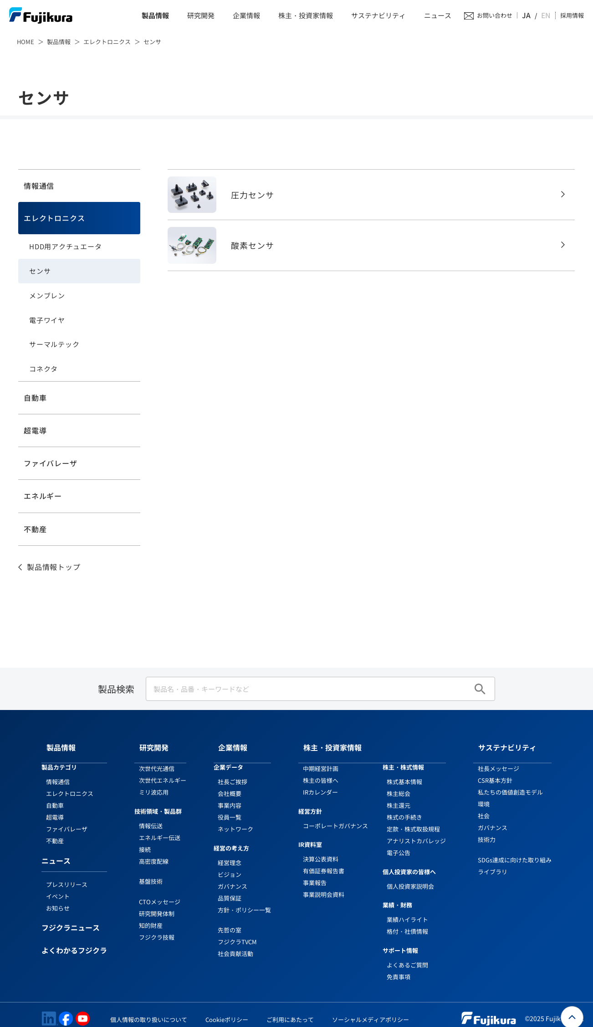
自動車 (35, 397)
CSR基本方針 (495, 772)
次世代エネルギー (162, 772)
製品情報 (155, 15)
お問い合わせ (503, 16)
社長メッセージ (498, 760)
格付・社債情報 (407, 923)
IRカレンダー (320, 784)
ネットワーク (235, 820)
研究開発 (201, 15)
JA (534, 15)
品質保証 (229, 890)
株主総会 (398, 785)
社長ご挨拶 (232, 773)
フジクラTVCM (237, 934)
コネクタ (43, 368)
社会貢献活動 (235, 945)
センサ (40, 271)
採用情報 (572, 15)
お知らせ (58, 900)
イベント (58, 888)
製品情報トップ (54, 566)
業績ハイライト (407, 911)
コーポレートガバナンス (335, 817)
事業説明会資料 (323, 886)
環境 (484, 795)
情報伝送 (151, 817)
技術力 (487, 831)
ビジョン (229, 866)
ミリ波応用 (154, 784)
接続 (145, 841)
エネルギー (43, 495)
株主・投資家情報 (305, 15)
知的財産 (151, 917)
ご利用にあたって (290, 1011)
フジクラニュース (70, 920)
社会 (484, 807)
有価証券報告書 (323, 863)
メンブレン (47, 295)
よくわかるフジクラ (74, 943)
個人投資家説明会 (410, 878)
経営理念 (229, 854)
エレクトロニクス (107, 41)
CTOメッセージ (159, 893)
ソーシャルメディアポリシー (370, 1011)
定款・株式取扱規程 (413, 820)
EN (546, 15)
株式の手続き (404, 809)
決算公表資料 (320, 851)
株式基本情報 (404, 773)
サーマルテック (54, 344)
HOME (25, 41)
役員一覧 (229, 809)
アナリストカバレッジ (416, 832)
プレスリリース (66, 876)
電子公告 (398, 844)
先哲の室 (229, 922)
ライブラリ (492, 863)
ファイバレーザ (50, 463)
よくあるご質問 (407, 956)
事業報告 (315, 875)
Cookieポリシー (226, 1011)
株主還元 (398, 797)
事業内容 (229, 797)
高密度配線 (154, 853)
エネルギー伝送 (159, 829)
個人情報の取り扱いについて (148, 1011)
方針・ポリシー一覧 (244, 901)
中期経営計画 (320, 760)
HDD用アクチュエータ (65, 246)
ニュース (437, 15)
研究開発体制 (156, 905)
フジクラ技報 (156, 929)
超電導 (35, 430)
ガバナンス (232, 878)
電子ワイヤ (47, 320)
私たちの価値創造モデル (510, 784)
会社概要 (229, 785)
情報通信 (39, 185)
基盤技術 (151, 873)
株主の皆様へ (320, 772)
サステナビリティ (378, 15)
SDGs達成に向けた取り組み (515, 851)
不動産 (35, 529)
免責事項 (398, 968)
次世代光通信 (156, 760)
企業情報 (246, 15)
